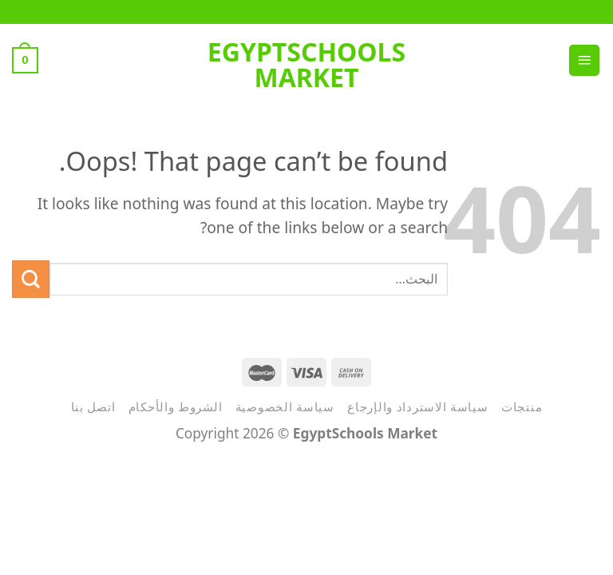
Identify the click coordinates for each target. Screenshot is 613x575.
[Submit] (30, 279)
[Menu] (584, 60)
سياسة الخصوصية (284, 406)
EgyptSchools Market (306, 64)
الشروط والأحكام (176, 406)
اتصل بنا (93, 406)
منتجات (521, 406)
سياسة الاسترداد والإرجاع (417, 406)
